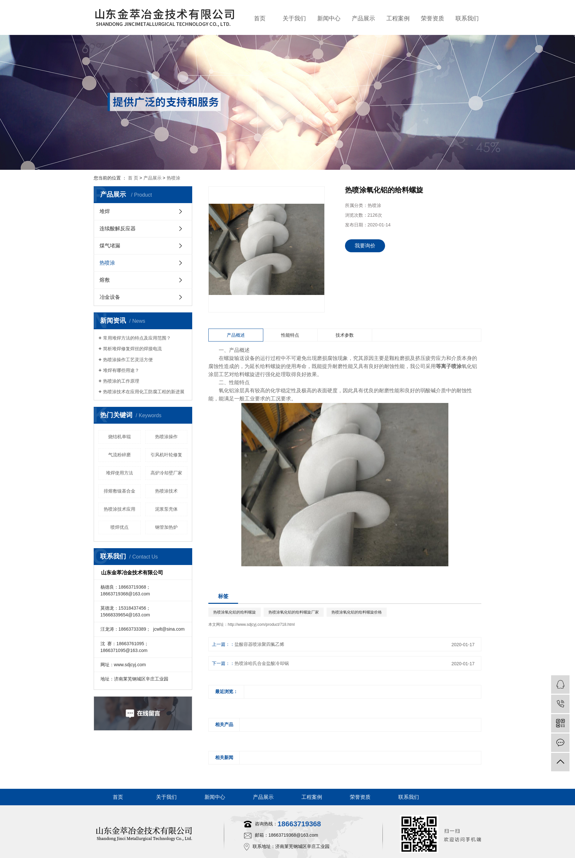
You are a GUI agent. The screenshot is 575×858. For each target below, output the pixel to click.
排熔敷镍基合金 (119, 491)
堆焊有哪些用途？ (121, 370)
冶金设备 (109, 297)
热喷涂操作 (166, 436)
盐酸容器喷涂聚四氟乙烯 (259, 644)
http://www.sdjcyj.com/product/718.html (261, 624)
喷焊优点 (119, 527)
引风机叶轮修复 (166, 454)
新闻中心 (328, 18)
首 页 (133, 177)
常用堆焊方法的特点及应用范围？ (137, 338)
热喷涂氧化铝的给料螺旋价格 (356, 612)
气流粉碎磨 (119, 454)
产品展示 (363, 18)
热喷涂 (173, 177)
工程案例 (398, 18)
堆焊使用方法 (119, 472)
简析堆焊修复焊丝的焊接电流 (132, 348)
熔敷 (104, 280)
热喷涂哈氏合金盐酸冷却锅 (262, 663)
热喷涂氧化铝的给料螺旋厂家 (293, 612)
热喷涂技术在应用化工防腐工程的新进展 (143, 391)
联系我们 (467, 18)
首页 (260, 18)
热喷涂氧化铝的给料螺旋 (234, 612)
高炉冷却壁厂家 (166, 472)
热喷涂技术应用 (119, 509)
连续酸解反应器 (117, 228)
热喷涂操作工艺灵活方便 (128, 359)
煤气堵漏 (109, 245)
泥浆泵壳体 (166, 509)
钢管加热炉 (166, 527)
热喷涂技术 (166, 491)
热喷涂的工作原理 (121, 381)
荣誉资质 (432, 18)
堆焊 (104, 211)
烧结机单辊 (119, 436)
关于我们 (294, 18)
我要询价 (365, 245)
